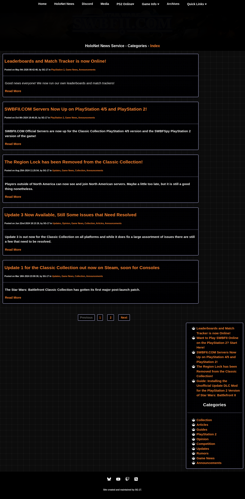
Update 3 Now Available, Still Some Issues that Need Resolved (70, 214)
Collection (80, 170)
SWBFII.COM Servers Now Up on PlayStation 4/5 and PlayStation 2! (75, 109)
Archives (173, 4)
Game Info (150, 4)
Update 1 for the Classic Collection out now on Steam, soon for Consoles (82, 267)
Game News (72, 70)
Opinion (66, 223)
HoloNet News (64, 4)
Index (155, 46)
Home (42, 4)
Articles (100, 223)
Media (105, 4)
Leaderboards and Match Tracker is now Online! (55, 61)
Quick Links (197, 4)
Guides (202, 429)
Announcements (87, 70)
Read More (13, 91)
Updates (56, 170)
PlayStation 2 (58, 70)
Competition (206, 444)
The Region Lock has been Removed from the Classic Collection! (73, 161)
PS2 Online (125, 4)
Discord (87, 4)
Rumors (203, 453)
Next (124, 317)
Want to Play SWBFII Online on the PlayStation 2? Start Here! (217, 342)
